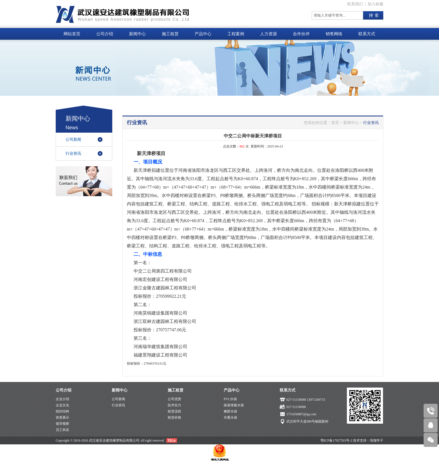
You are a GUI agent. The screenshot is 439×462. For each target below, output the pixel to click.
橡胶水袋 (230, 411)
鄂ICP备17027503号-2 (336, 440)
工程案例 (235, 34)
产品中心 (203, 34)
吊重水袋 (230, 417)
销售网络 (334, 34)
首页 (335, 123)
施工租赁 (170, 34)
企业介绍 (62, 399)
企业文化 (62, 405)
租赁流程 (174, 411)
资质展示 (62, 417)
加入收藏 (375, 4)
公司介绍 (104, 34)
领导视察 (62, 424)
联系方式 (366, 34)
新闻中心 (137, 34)
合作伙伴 (301, 34)
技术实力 (174, 405)
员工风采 (62, 430)
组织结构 (62, 411)
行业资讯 (73, 153)
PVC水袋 (230, 399)
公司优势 (174, 399)
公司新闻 (73, 139)
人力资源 (268, 34)
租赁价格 (174, 417)
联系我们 (355, 4)
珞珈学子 (376, 440)
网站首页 (72, 34)
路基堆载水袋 (234, 405)
